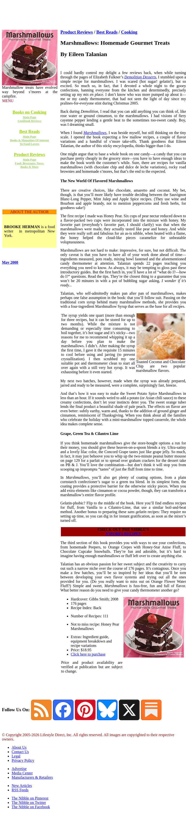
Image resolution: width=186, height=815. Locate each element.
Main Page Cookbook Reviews (29, 119)
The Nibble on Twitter (29, 802)
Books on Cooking (29, 112)
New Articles (22, 786)
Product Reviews (29, 154)
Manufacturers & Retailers (32, 777)
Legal (16, 756)
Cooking (129, 32)
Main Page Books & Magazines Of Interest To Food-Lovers (29, 140)
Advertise (19, 769)
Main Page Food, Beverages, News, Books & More (29, 163)
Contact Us (20, 752)
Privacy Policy (23, 760)
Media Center (22, 773)
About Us (19, 747)
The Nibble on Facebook (31, 807)
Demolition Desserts (140, 77)
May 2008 (10, 262)
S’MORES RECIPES (123, 534)
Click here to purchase (88, 654)
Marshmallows (94, 133)
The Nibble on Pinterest (30, 798)
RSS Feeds (20, 790)
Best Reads (29, 131)
